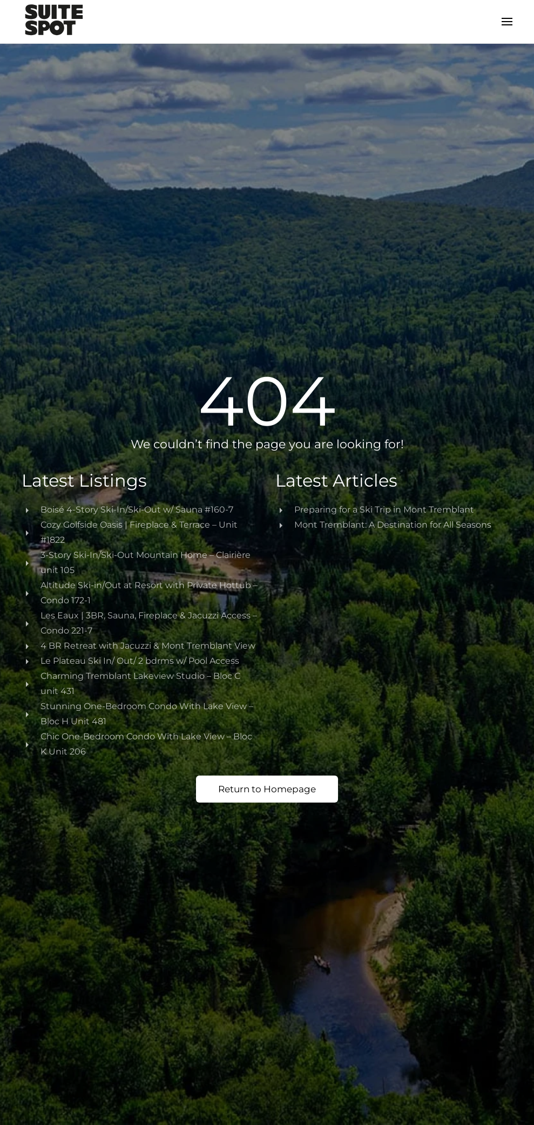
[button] (507, 21)
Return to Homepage (267, 789)
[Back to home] (54, 21)
